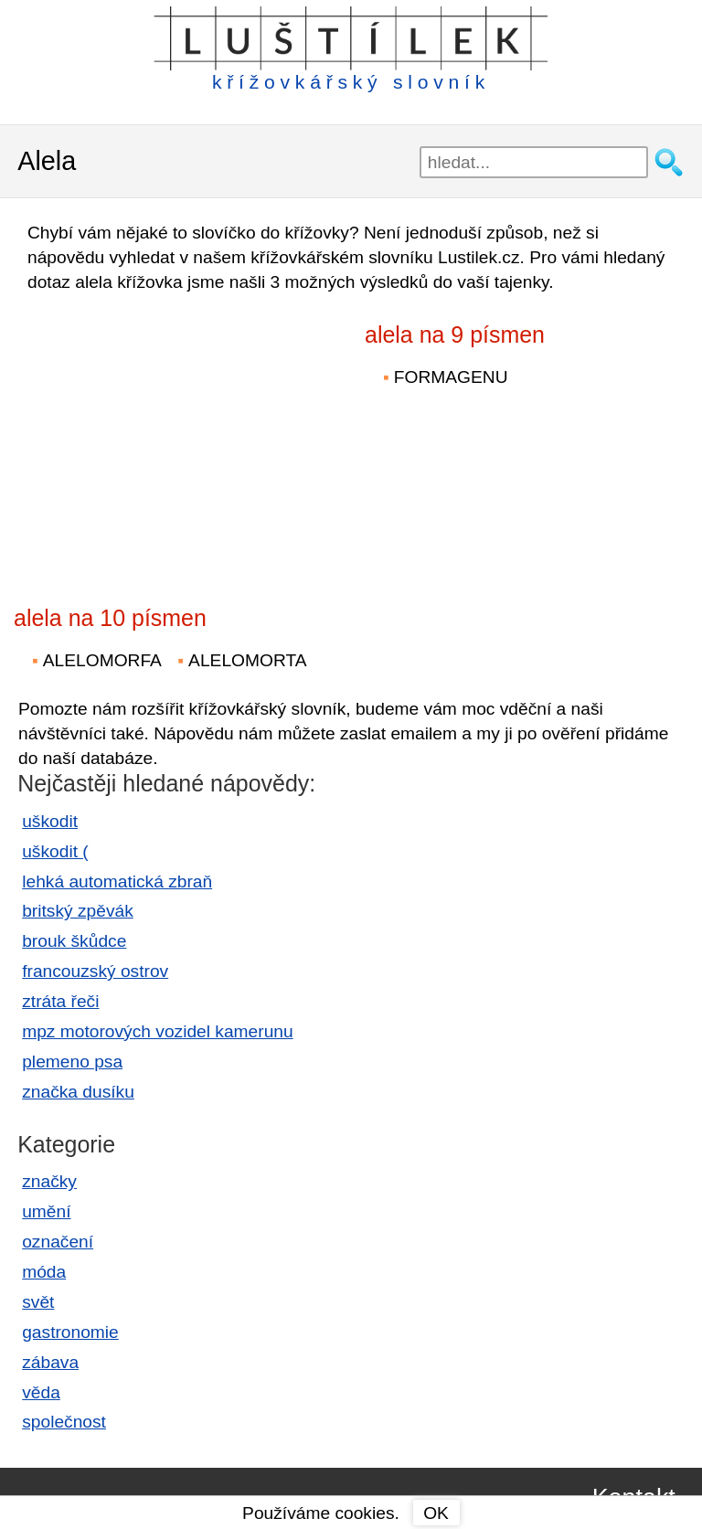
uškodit (50, 821)
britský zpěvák (77, 910)
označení (57, 1241)
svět (38, 1301)
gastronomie (70, 1332)
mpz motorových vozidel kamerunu (157, 1031)
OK (436, 1513)
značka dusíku (78, 1091)
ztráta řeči (60, 1001)
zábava (50, 1362)
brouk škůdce (74, 940)
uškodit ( (55, 851)
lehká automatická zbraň (117, 881)
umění (46, 1211)
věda (41, 1392)
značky (49, 1181)
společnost (64, 1421)
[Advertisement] (174, 437)
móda (44, 1271)
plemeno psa (72, 1061)
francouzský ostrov (95, 971)
